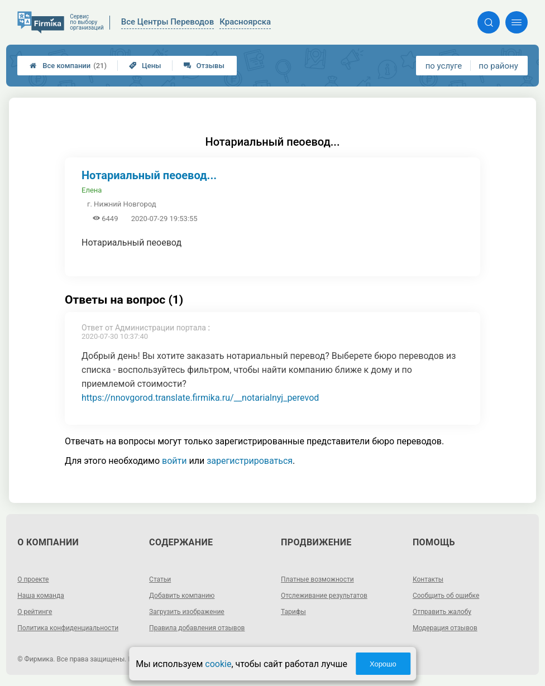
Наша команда (40, 595)
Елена (92, 190)
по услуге (444, 66)
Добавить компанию (181, 595)
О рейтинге (34, 612)
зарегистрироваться (250, 460)
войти (174, 460)
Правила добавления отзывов (197, 628)
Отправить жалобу (442, 612)
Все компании (68, 65)
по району (498, 66)
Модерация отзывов (445, 628)
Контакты (428, 579)
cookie (218, 664)
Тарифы (293, 612)
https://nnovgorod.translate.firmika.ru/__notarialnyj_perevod (200, 397)
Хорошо (383, 664)
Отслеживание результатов (324, 595)
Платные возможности (317, 579)
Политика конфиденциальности (67, 628)
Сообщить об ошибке (446, 595)
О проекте (33, 579)
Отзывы (204, 65)
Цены (145, 65)
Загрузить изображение (186, 612)
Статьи (160, 579)
